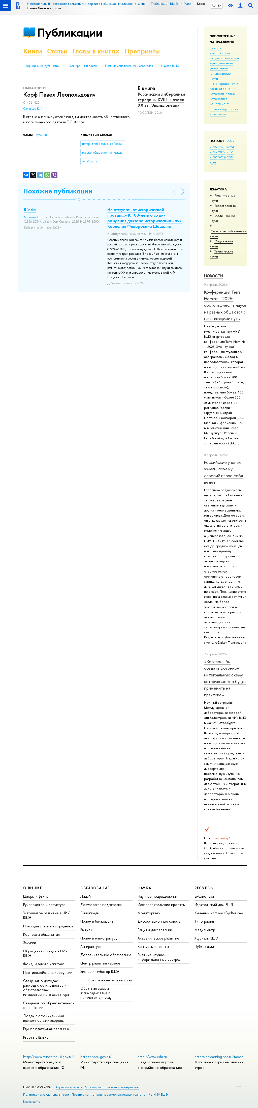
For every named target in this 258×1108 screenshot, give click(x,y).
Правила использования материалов (129, 66)
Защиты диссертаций (155, 929)
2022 (221, 152)
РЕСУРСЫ (204, 888)
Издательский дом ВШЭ (214, 904)
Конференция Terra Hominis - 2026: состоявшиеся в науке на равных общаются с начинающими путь (225, 305)
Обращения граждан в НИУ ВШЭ (45, 953)
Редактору (240, 1086)
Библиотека (204, 896)
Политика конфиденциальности (46, 1094)
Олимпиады (89, 913)
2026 (213, 147)
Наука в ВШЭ (170, 66)
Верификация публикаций (42, 66)
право (214, 109)
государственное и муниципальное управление (224, 63)
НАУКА (144, 888)
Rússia (30, 209)
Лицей (85, 896)
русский (41, 135)
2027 (230, 140)
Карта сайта (31, 1101)
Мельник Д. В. (33, 217)
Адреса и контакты (69, 1087)
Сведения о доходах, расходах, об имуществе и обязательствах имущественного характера (46, 987)
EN (219, 5)
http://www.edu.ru (152, 1056)
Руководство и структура (44, 904)
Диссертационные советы (159, 921)
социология (229, 109)
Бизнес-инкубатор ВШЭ (99, 971)
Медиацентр (205, 929)
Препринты (142, 51)
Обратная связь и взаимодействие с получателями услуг (96, 993)
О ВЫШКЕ (32, 888)
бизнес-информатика (220, 50)
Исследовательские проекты (161, 904)
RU (214, 5)
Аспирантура (91, 946)
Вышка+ (86, 929)
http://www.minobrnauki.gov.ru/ (48, 1056)
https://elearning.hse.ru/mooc (219, 1056)
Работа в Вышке (35, 1037)
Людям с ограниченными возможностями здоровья (44, 1018)
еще (213, 162)
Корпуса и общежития (41, 934)
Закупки (29, 942)
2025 (221, 147)
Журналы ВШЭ (206, 938)
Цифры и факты (36, 896)
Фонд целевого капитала (43, 963)
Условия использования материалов (112, 1087)
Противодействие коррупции (47, 972)
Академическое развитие (158, 938)
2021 (230, 152)
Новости (213, 275)
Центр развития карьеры (100, 963)
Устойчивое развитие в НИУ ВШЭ (46, 915)
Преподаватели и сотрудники (48, 926)
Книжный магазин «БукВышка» (219, 913)
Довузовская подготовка (101, 904)
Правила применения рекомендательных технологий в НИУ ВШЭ (120, 1094)
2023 (213, 152)
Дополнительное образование (105, 954)
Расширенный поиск (83, 66)
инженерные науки (224, 83)
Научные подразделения (158, 896)
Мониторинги (149, 913)
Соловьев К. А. (33, 109)
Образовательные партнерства (106, 980)
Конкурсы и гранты (153, 946)
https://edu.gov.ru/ (96, 1056)
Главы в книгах (96, 51)
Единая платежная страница (46, 1028)
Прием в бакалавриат (97, 921)
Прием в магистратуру (98, 938)
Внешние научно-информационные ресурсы (159, 957)
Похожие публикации (57, 191)
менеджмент (219, 103)
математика (218, 98)
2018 (230, 157)
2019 (222, 157)
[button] (78, 199)
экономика (218, 114)
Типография (204, 921)
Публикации (69, 32)
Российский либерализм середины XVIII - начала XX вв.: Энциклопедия (161, 99)
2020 (213, 157)
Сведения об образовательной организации (49, 1005)
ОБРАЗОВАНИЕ (95, 888)
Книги (32, 51)
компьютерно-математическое (222, 91)
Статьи (57, 51)
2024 (230, 147)
